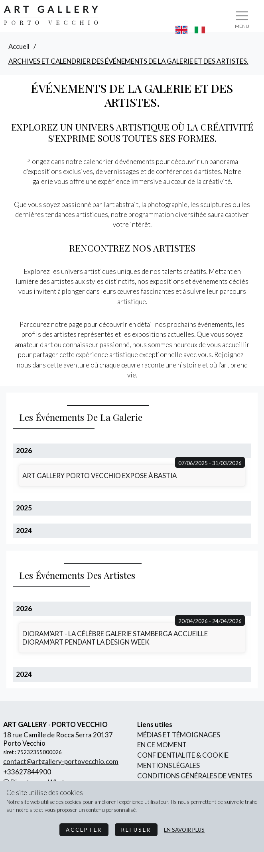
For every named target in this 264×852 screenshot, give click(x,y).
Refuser (136, 830)
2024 (24, 530)
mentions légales (168, 765)
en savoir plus (184, 830)
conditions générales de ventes (194, 776)
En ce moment (162, 745)
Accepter (84, 830)
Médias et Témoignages (178, 735)
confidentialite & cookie (183, 755)
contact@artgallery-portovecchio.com (60, 761)
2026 (24, 450)
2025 (24, 508)
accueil (19, 46)
